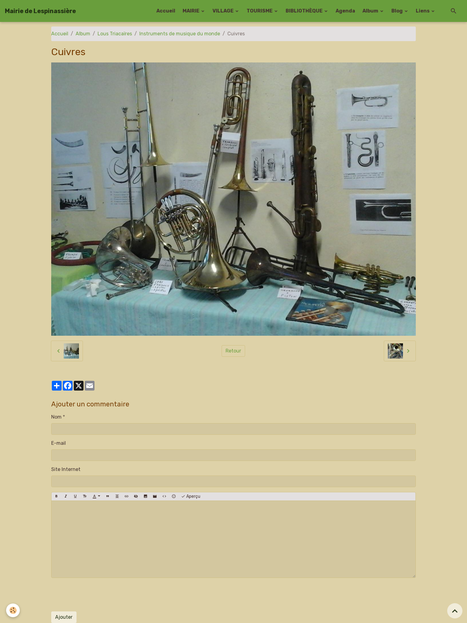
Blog (397, 11)
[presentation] (97, 595)
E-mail (58, 443)
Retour (233, 351)
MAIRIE (191, 11)
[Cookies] (13, 610)
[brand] (40, 11)
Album (370, 11)
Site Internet (65, 469)
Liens (423, 11)
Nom (56, 417)
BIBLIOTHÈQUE (304, 11)
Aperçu (190, 496)
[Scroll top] (454, 610)
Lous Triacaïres (115, 34)
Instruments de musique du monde (179, 34)
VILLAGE (223, 11)
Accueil (165, 11)
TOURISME (260, 11)
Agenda (345, 11)
